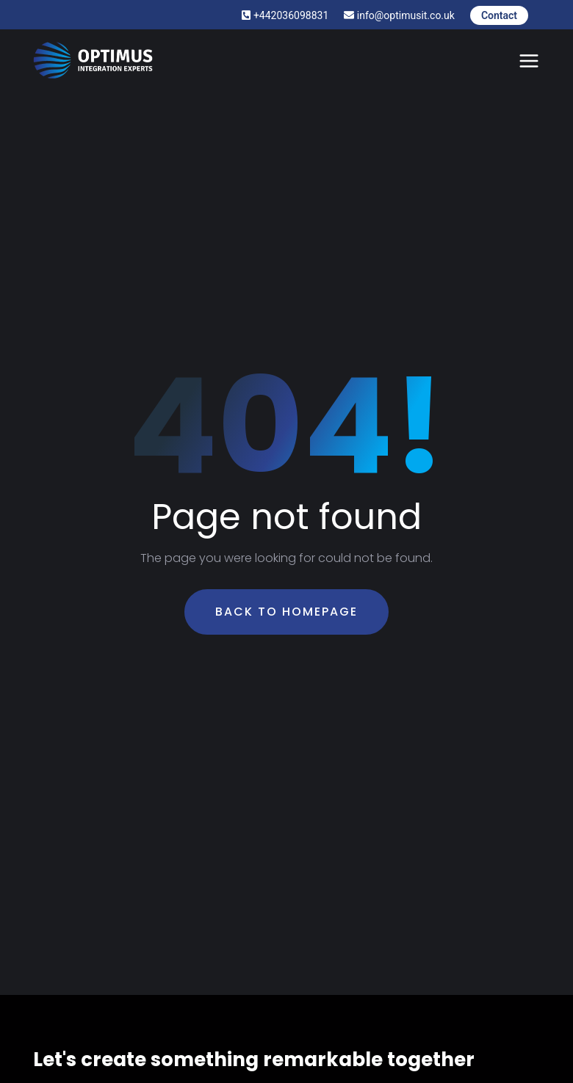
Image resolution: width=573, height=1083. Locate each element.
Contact (499, 15)
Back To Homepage (286, 611)
